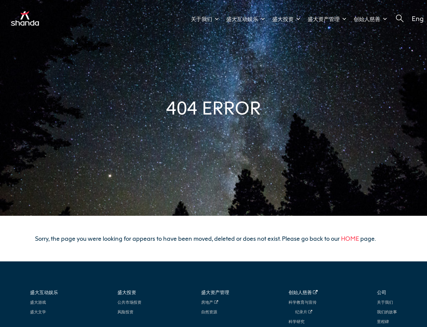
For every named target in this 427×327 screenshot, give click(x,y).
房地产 (209, 302)
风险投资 (125, 311)
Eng (418, 18)
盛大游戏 (38, 302)
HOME (350, 238)
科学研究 (297, 321)
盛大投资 (286, 19)
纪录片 (303, 311)
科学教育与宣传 (303, 302)
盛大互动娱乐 (246, 19)
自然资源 (209, 311)
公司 (381, 292)
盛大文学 (38, 311)
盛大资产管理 (327, 19)
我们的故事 (387, 311)
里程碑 (383, 321)
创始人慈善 (371, 19)
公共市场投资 (129, 302)
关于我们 (205, 19)
